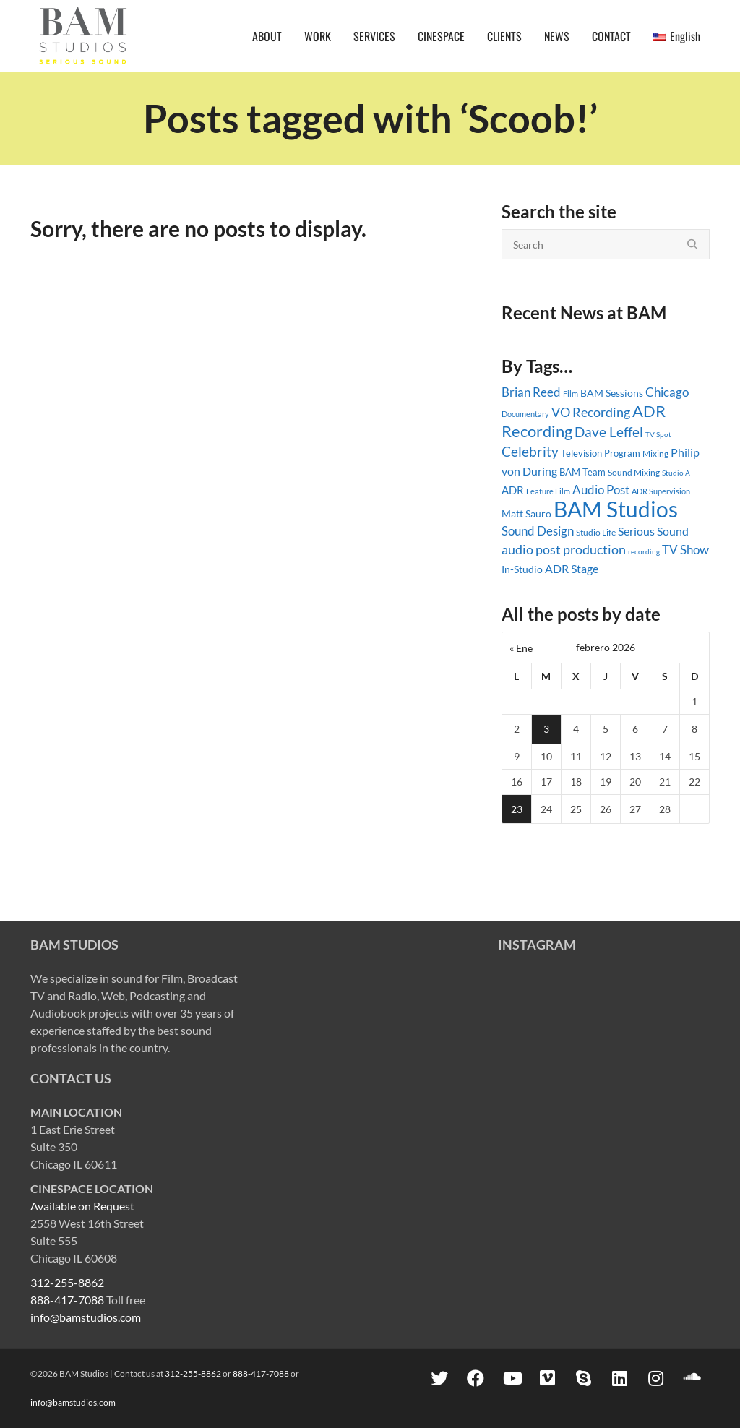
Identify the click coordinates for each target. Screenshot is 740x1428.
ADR (513, 489)
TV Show (685, 549)
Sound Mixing (634, 472)
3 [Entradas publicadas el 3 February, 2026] (546, 729)
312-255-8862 (67, 1282)
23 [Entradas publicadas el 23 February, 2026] (516, 809)
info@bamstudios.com (85, 1317)
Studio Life (596, 532)
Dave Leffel (609, 431)
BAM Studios (616, 509)
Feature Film (548, 491)
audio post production (564, 549)
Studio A (676, 472)
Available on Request (82, 1206)
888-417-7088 (67, 1300)
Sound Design (538, 530)
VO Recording (590, 412)
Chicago (667, 392)
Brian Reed (531, 392)
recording (644, 551)
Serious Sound (653, 531)
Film (570, 394)
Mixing (655, 453)
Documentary (525, 413)
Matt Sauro (526, 513)
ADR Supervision (661, 491)
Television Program (600, 453)
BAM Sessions (611, 393)
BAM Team (582, 472)
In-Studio (522, 569)
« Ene (521, 648)
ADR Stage (571, 568)
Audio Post (600, 489)
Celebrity (530, 452)
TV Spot (658, 434)
